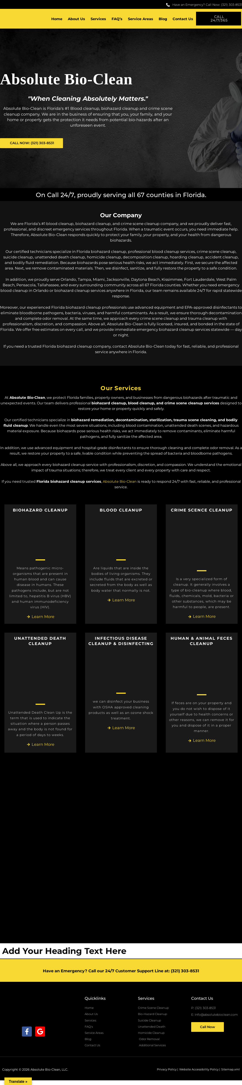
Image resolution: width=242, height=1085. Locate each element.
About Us (76, 19)
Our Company (121, 215)
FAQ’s (117, 19)
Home (56, 19)
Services (98, 19)
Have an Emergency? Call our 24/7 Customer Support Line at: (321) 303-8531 (121, 972)
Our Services (121, 388)
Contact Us (183, 19)
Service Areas (140, 19)
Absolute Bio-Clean (120, 482)
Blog (163, 19)
